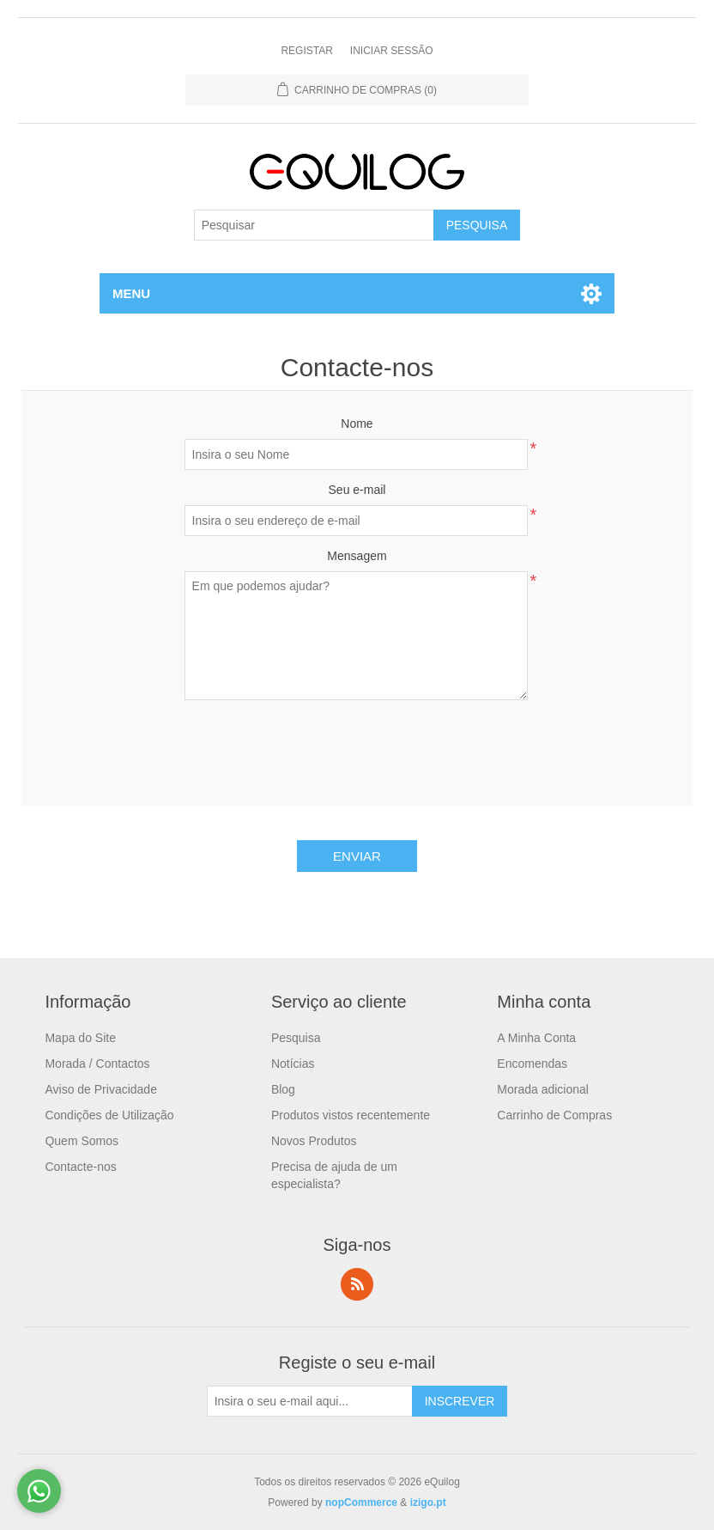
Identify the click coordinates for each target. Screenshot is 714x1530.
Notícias (293, 1063)
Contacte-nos (80, 1166)
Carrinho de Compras (554, 1115)
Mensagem (356, 556)
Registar (306, 51)
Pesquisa (296, 1038)
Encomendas (532, 1063)
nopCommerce (361, 1502)
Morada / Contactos (97, 1063)
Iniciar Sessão (391, 51)
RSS (357, 1284)
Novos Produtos (314, 1141)
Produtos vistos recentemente (350, 1115)
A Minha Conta (536, 1038)
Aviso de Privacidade (100, 1089)
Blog (283, 1089)
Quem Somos (81, 1141)
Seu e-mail (357, 490)
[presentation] (357, 746)
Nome (356, 423)
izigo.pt (428, 1502)
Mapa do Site (80, 1038)
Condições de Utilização (109, 1115)
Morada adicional (543, 1089)
